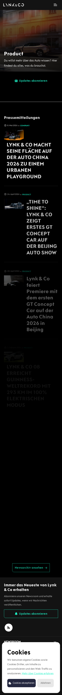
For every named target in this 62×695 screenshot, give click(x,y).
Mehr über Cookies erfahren (38, 673)
